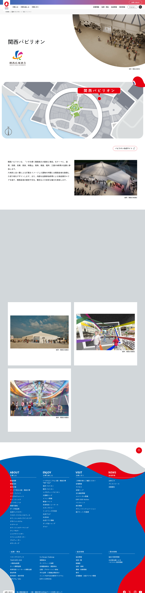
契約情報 (122, 7)
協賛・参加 (105, 7)
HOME (7, 12)
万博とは (15, 7)
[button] (139, 450)
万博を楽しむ (25, 7)
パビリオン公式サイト (125, 148)
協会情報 (114, 7)
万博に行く (35, 7)
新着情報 (96, 7)
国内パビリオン (16, 12)
